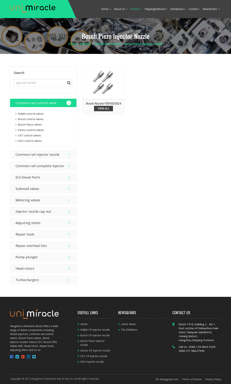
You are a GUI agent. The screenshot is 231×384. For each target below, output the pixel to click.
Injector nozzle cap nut (33, 211)
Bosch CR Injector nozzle (95, 335)
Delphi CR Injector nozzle (95, 329)
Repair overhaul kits (31, 245)
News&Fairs (211, 9)
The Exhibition (129, 329)
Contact (194, 9)
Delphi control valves (30, 113)
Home (106, 9)
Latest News (128, 324)
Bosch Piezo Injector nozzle (143, 44)
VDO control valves (29, 141)
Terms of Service (192, 379)
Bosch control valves (29, 119)
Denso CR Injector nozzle (95, 350)
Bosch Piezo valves (29, 124)
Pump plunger (27, 257)
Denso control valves (30, 130)
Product (136, 9)
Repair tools (25, 234)
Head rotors (25, 268)
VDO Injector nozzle (92, 361)
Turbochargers (27, 280)
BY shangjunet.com (167, 379)
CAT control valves (28, 135)
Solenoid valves (27, 188)
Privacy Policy (213, 379)
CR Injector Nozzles (107, 44)
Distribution (178, 9)
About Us (121, 9)
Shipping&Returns (156, 9)
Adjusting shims (28, 223)
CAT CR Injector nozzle (93, 356)
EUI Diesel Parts (28, 177)
